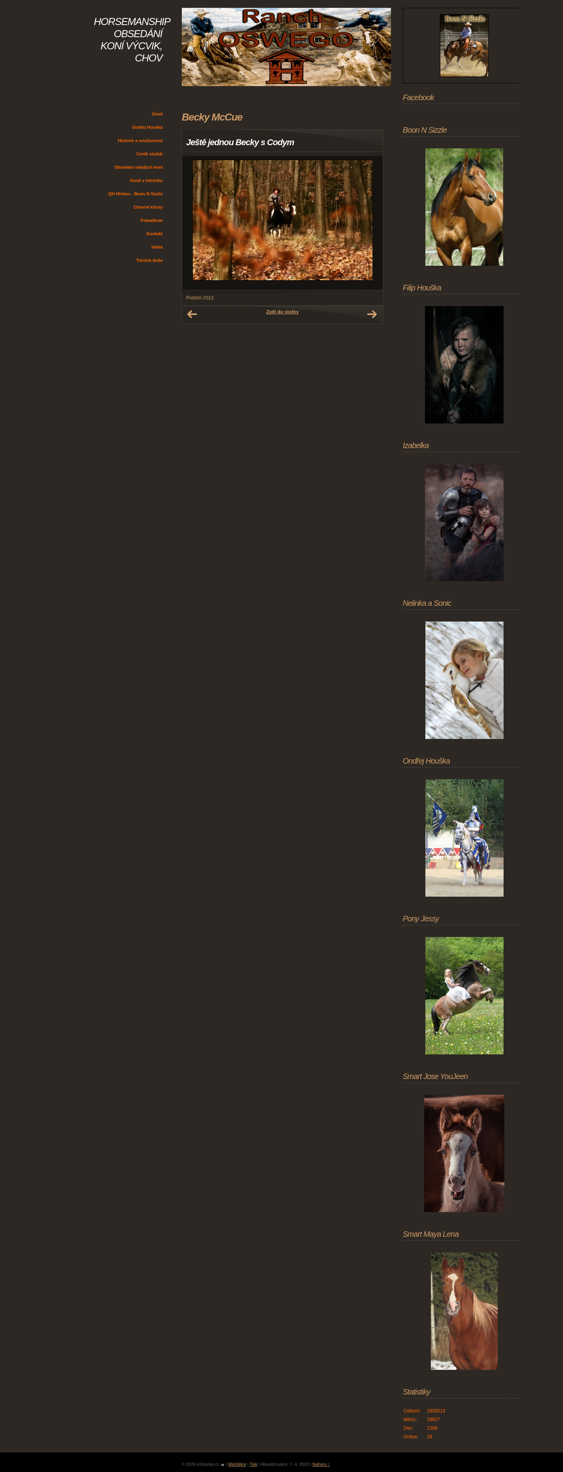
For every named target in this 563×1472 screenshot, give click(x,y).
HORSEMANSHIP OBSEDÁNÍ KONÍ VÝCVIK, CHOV (132, 40)
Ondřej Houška (147, 127)
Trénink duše (149, 260)
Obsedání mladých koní (139, 167)
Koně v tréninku (146, 180)
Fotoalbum (152, 220)
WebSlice (237, 1464)
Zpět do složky (282, 312)
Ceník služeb (149, 153)
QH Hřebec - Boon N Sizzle (135, 193)
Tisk (253, 1464)
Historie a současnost (140, 140)
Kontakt (155, 233)
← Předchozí (192, 314)
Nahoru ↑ (321, 1464)
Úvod (157, 114)
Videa (157, 247)
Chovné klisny (148, 207)
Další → (372, 314)
